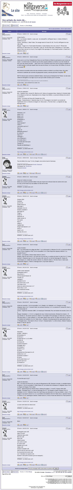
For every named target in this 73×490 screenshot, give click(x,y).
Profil (22, 15)
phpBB (34, 486)
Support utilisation (40, 487)
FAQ (28, 13)
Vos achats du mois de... (14, 20)
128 (30, 21)
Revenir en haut (6, 53)
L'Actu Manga (28, 25)
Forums (22, 25)
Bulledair (24, 168)
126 (26, 21)
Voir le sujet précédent (54, 28)
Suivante (34, 21)
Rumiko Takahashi (37, 164)
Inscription (44, 13)
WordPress (29, 166)
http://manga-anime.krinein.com (25, 152)
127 (28, 21)
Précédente (14, 21)
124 (22, 21)
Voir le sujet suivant (66, 28)
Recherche (32, 13)
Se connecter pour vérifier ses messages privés (36, 15)
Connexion (50, 15)
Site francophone (34, 487)
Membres (38, 13)
